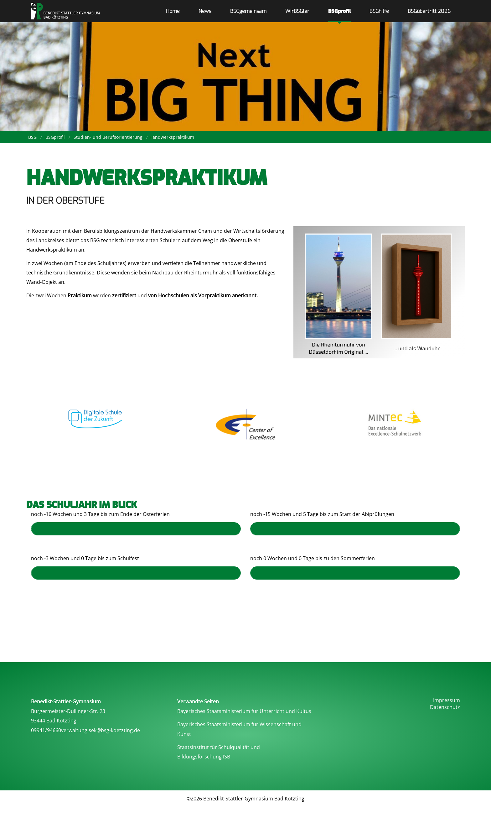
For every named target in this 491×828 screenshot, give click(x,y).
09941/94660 (46, 730)
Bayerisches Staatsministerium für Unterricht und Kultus (244, 711)
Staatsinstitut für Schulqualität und (218, 747)
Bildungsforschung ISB (203, 756)
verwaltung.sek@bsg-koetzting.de (100, 730)
